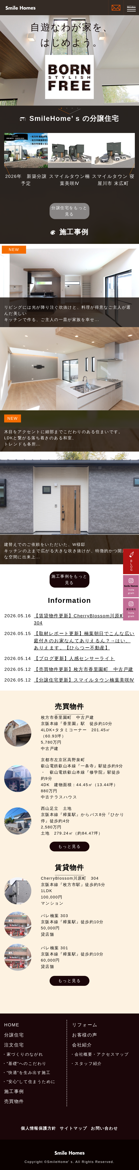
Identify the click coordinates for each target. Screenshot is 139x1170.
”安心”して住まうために (31, 1082)
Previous (7, 163)
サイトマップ (73, 1128)
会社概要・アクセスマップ (102, 1054)
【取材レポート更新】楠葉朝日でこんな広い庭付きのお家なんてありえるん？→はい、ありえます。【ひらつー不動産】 (84, 640)
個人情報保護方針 (38, 1128)
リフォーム (85, 1024)
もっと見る (69, 846)
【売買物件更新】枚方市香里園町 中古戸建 (83, 669)
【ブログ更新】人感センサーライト (74, 658)
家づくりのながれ (25, 1054)
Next (132, 163)
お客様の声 (84, 1035)
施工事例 (14, 1091)
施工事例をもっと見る (69, 579)
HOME (11, 1024)
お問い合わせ (104, 1128)
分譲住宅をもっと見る (69, 211)
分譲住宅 (14, 1035)
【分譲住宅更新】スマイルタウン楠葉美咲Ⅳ (84, 680)
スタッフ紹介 (88, 1063)
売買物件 (14, 1101)
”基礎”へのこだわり (27, 1063)
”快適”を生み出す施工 (28, 1072)
